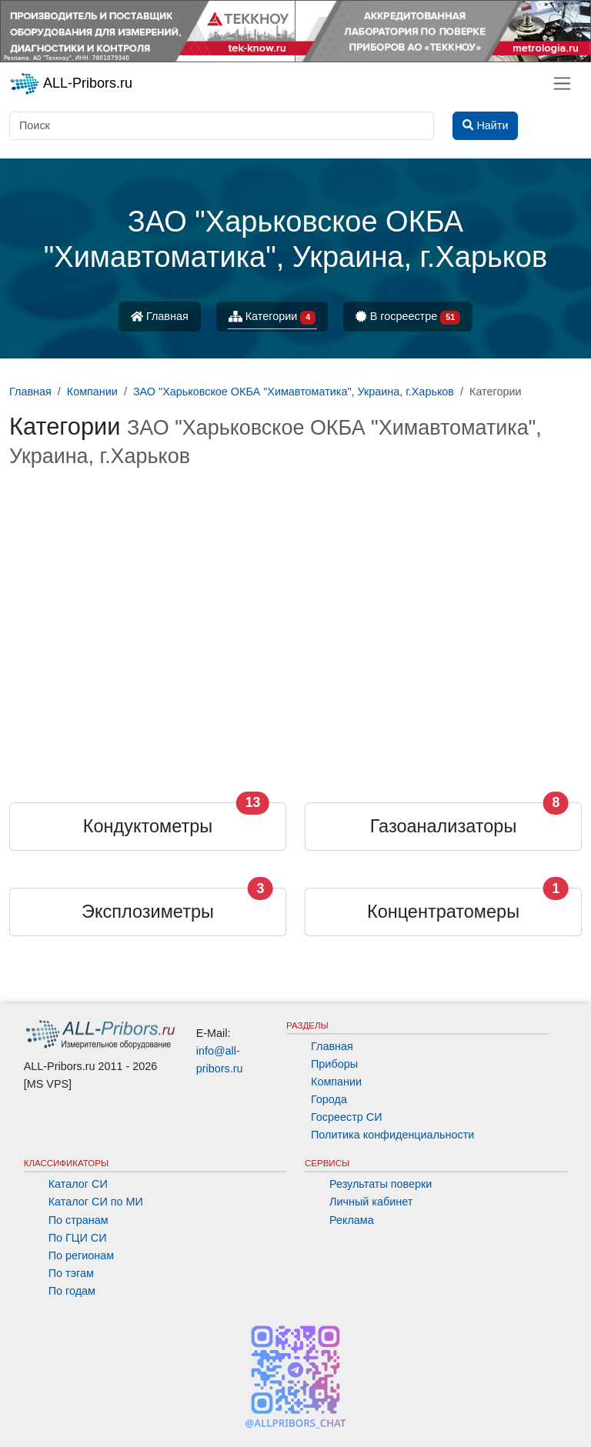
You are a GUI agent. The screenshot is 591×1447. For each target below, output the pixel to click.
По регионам (81, 1255)
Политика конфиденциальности (392, 1135)
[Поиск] (221, 126)
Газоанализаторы (443, 826)
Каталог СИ (78, 1184)
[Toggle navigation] (562, 83)
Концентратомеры (443, 912)
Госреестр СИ (346, 1117)
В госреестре (408, 317)
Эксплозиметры (148, 912)
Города (329, 1099)
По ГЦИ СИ (77, 1238)
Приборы (334, 1064)
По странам (78, 1220)
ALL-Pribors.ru (70, 83)
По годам (71, 1291)
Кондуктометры (147, 826)
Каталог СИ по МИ (95, 1201)
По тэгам (71, 1273)
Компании (336, 1081)
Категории (272, 317)
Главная (160, 316)
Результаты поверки (380, 1184)
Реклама (351, 1220)
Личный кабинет (370, 1201)
